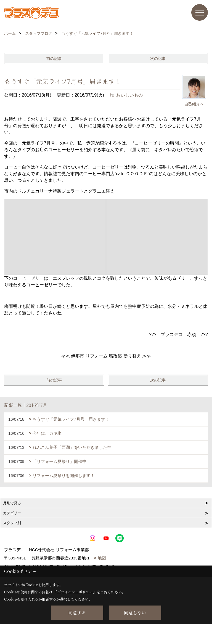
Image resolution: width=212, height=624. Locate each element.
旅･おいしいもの (126, 95)
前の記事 (54, 58)
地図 (102, 558)
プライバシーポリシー (75, 591)
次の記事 (158, 58)
